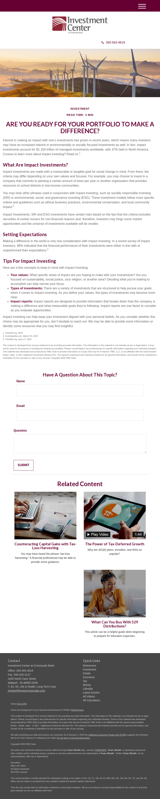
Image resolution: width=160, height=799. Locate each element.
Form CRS (22, 704)
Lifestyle (88, 688)
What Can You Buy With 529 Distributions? (114, 624)
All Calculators (91, 700)
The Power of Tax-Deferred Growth (114, 544)
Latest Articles (91, 692)
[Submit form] (24, 465)
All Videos (89, 696)
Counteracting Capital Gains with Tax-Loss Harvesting (45, 546)
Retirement (89, 665)
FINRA (98, 750)
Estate (87, 673)
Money (87, 684)
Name (21, 381)
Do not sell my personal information (73, 738)
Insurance (89, 677)
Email (21, 405)
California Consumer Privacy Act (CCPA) (107, 735)
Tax (85, 681)
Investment (89, 669)
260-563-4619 (113, 42)
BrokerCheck (77, 710)
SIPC (104, 750)
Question (20, 430)
